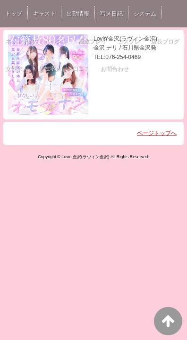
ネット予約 (19, 41)
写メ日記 (111, 13)
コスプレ (128, 41)
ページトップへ (157, 133)
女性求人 (16, 68)
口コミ (80, 68)
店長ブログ (165, 41)
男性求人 (50, 68)
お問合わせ (114, 68)
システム (145, 13)
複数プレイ (92, 41)
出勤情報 (78, 13)
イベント (55, 41)
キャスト (44, 13)
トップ (13, 13)
